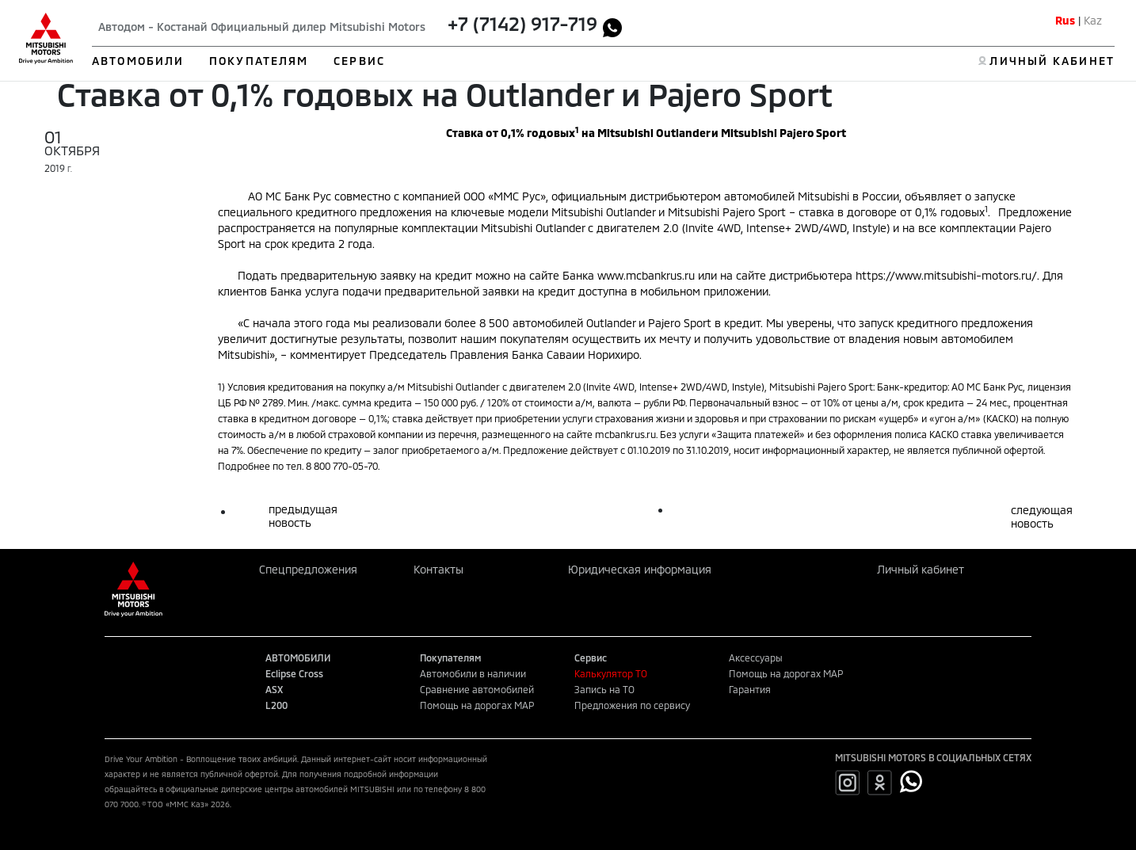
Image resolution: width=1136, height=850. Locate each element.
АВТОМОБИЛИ (138, 60)
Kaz (1093, 20)
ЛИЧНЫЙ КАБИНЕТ (1051, 60)
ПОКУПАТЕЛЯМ (258, 60)
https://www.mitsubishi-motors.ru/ (946, 275)
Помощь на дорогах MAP (477, 705)
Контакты (438, 569)
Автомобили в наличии (473, 673)
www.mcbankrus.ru (646, 275)
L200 (276, 705)
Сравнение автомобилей (477, 689)
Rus (1065, 20)
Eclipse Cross (294, 673)
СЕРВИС (359, 60)
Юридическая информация (639, 569)
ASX (274, 689)
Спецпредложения (308, 569)
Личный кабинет (920, 569)
